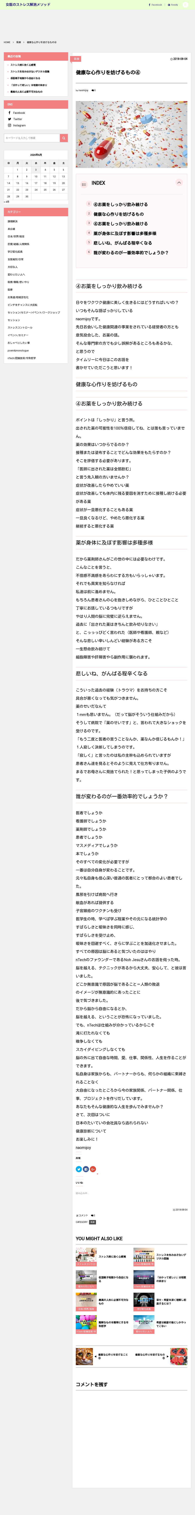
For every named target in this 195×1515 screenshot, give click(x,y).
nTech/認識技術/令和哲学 (144, 1268)
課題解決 (13, 221)
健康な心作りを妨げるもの (119, 214)
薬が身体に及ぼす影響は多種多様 (125, 233)
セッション (14, 320)
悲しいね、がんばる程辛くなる (123, 243)
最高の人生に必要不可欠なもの (113, 1305)
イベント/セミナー (18, 335)
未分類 (11, 229)
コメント (83, 1215)
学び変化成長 (144, 1312)
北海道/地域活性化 (18, 297)
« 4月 (6, 201)
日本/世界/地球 (86, 1312)
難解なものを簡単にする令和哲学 (113, 1327)
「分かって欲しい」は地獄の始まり (171, 1282)
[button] (185, 5)
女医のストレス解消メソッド (28, 5)
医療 (76, 58)
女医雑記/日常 (15, 259)
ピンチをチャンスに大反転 (22, 305)
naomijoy (83, 90)
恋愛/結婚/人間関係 (18, 244)
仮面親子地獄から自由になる (113, 1282)
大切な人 (13, 267)
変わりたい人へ (86, 1289)
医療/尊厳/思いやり (18, 282)
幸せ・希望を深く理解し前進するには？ (171, 1305)
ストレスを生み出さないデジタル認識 (171, 1260)
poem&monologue (18, 350)
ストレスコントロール (86, 1268)
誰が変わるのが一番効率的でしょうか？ (131, 253)
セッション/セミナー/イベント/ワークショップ (34, 312)
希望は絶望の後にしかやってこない (171, 1327)
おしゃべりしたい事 (19, 342)
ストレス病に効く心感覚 (112, 1260)
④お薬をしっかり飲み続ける (121, 204)
